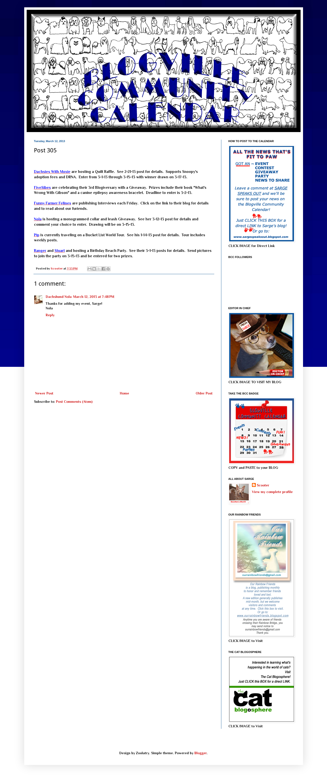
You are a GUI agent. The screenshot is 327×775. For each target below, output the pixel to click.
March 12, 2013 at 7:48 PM (93, 297)
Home (124, 393)
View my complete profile (272, 492)
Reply (50, 315)
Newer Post (44, 393)
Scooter (263, 485)
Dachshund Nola (59, 297)
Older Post (204, 393)
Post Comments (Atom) (74, 402)
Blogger (200, 753)
